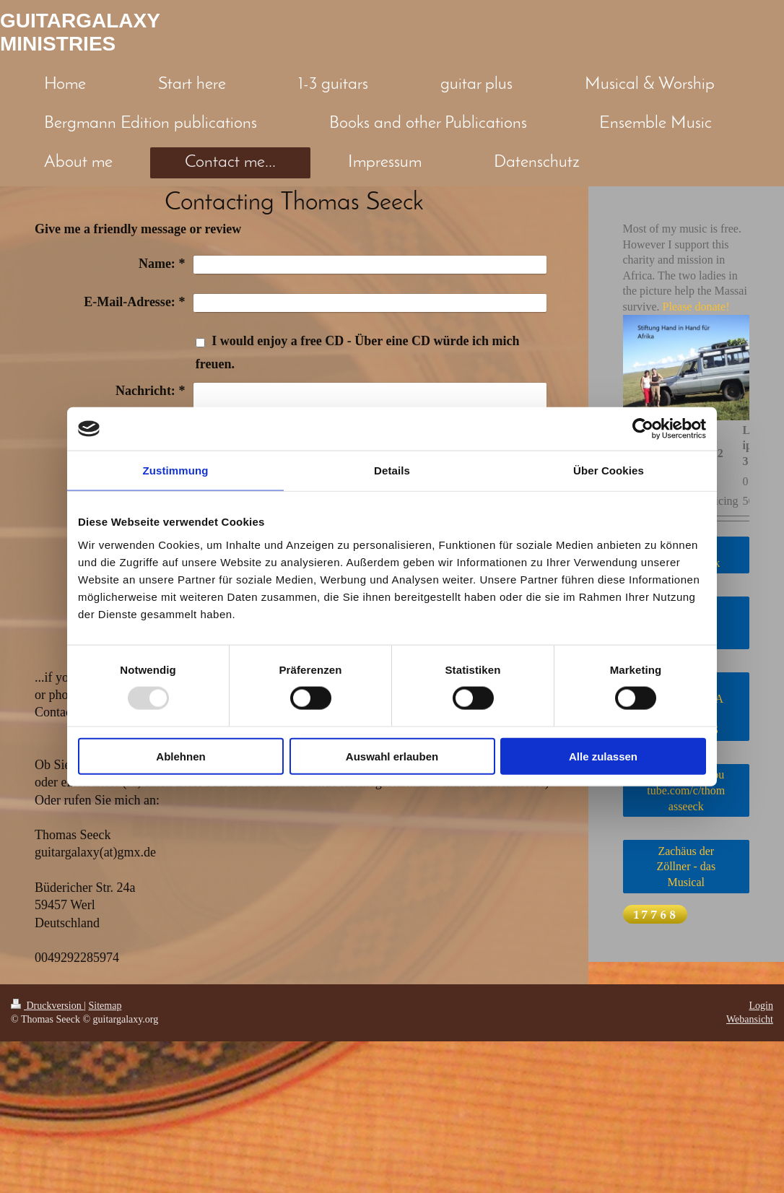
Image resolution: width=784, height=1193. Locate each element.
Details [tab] (392, 470)
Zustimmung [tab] (176, 470)
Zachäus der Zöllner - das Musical (685, 866)
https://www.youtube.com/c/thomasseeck (686, 790)
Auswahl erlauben (392, 756)
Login (761, 1005)
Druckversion (47, 1005)
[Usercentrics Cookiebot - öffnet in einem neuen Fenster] (643, 429)
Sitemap (105, 1005)
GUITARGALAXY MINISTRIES (80, 32)
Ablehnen (180, 756)
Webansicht (749, 1019)
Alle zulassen (603, 756)
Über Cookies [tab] (608, 470)
